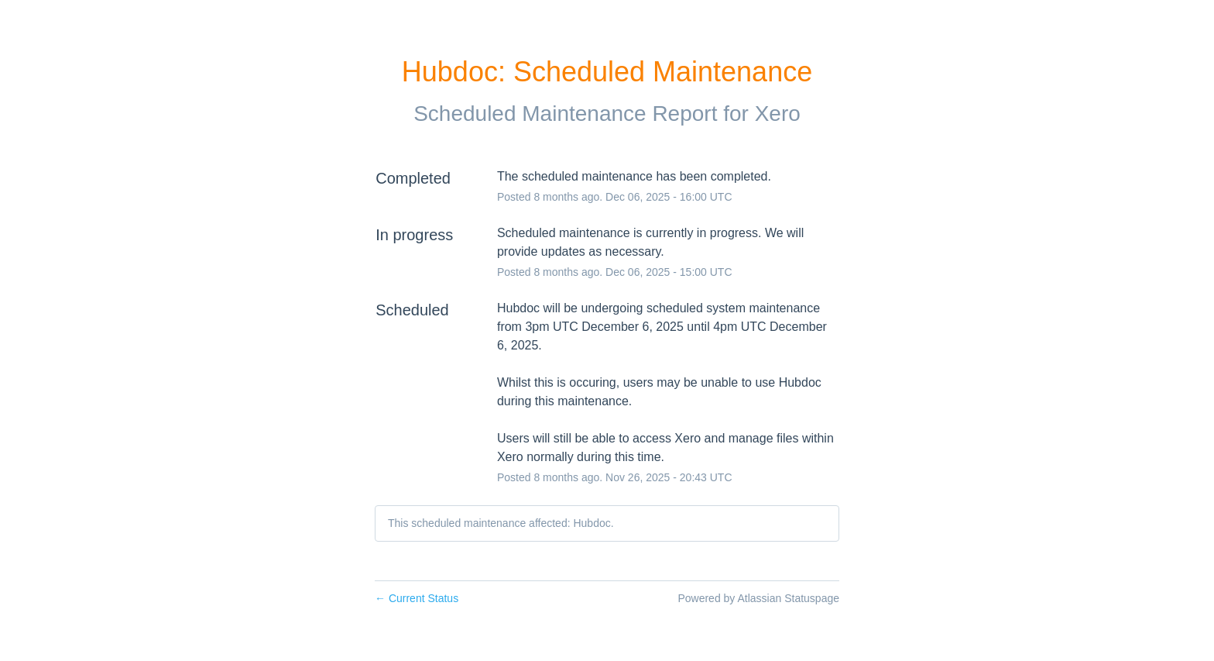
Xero (778, 114)
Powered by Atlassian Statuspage (758, 598)
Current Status (416, 598)
